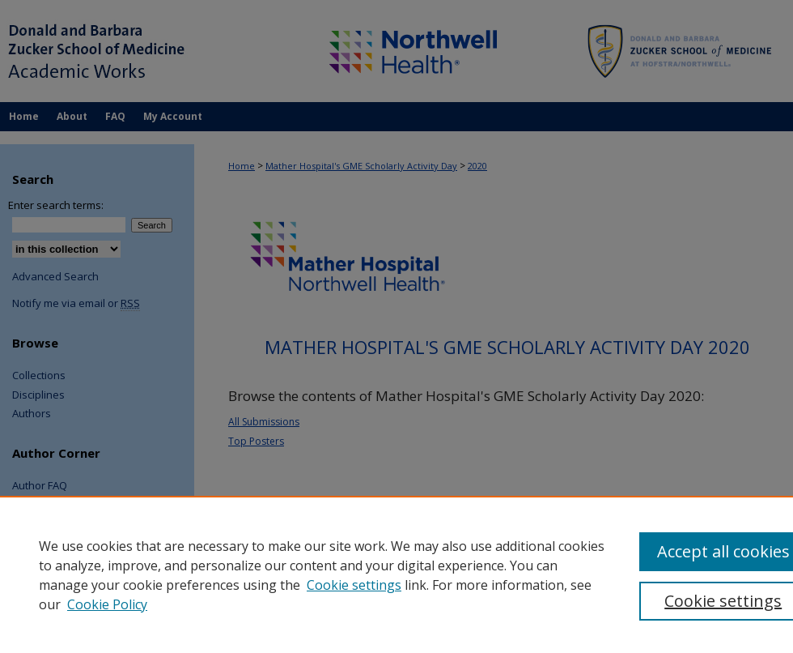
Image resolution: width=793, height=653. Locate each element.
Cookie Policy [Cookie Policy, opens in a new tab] (107, 604)
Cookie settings (354, 585)
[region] (396, 574)
